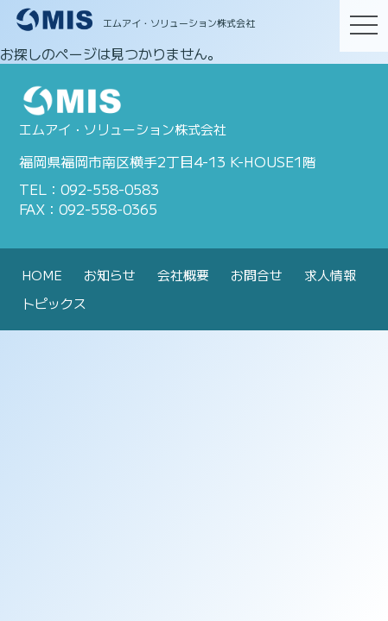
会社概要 (183, 275)
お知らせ (110, 275)
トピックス (54, 303)
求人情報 (330, 275)
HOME (42, 275)
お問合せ (257, 275)
